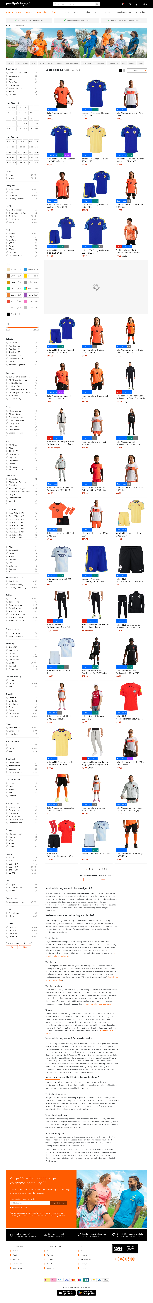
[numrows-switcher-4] (124, 70)
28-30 (8, 147)
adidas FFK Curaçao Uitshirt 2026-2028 (95, 160)
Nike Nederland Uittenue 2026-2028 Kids (93, 809)
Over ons (50, 1255)
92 (36, 118)
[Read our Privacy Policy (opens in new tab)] (26, 1207)
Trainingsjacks (100, 63)
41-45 (31, 163)
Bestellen (16, 1251)
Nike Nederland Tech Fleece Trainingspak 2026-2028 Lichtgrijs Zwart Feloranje (60, 489)
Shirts (33, 63)
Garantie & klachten (54, 1247)
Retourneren (17, 1264)
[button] (145, 4)
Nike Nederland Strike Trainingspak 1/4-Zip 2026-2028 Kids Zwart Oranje (129, 443)
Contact (50, 1259)
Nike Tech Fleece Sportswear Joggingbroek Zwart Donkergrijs (95, 626)
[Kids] (88, 11)
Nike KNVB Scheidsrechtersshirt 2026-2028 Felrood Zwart (128, 717)
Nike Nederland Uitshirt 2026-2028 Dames (130, 763)
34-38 (25, 152)
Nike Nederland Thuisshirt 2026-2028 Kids (94, 351)
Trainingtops (86, 63)
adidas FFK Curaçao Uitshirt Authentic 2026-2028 (60, 763)
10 (31, 113)
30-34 (14, 147)
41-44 (25, 163)
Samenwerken (86, 1259)
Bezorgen (16, 1259)
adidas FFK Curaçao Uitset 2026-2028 (128, 534)
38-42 (31, 157)
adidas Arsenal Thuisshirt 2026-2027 (93, 717)
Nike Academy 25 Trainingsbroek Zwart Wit (58, 626)
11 (36, 113)
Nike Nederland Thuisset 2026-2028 (96, 397)
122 (31, 123)
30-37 (25, 147)
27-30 (31, 142)
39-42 (8, 163)
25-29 (25, 142)
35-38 (31, 152)
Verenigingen (85, 1264)
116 (25, 123)
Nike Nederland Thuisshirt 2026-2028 (59, 114)
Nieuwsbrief (85, 1255)
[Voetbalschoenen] (13, 11)
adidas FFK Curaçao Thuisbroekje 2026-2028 (93, 580)
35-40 (37, 152)
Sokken (50, 63)
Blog (82, 1251)
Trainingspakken (22, 63)
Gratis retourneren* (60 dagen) (78, 20)
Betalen (15, 1255)
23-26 (8, 142)
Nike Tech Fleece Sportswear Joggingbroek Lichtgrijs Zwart (95, 763)
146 (19, 129)
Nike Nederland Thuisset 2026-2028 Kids (130, 205)
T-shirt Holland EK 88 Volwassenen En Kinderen (128, 251)
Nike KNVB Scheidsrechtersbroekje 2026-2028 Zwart (130, 580)
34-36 (20, 152)
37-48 (25, 157)
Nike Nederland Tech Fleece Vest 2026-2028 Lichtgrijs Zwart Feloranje (129, 809)
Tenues (59, 63)
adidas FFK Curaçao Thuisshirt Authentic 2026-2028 (130, 160)
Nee (103, 879)
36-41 (14, 157)
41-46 (37, 163)
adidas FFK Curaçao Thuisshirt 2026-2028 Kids (96, 251)
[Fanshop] (65, 11)
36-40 (8, 157)
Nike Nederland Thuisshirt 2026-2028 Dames (59, 397)
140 (14, 129)
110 (19, 123)
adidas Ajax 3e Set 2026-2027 (96, 854)
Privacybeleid (18, 1207)
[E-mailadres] (30, 1203)
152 (25, 129)
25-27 (20, 142)
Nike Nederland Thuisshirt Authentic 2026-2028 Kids (94, 488)
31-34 (37, 147)
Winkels (49, 1264)
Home (8, 26)
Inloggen (122, 4)
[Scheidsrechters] (124, 11)
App (82, 1247)
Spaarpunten (51, 1251)
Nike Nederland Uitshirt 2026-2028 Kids (130, 488)
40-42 (20, 163)
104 (14, 123)
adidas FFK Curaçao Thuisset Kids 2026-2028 (60, 251)
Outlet (140, 63)
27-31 (37, 142)
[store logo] (23, 4)
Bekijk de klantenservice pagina (25, 1236)
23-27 (14, 142)
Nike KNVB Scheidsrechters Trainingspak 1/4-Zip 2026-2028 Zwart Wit (129, 626)
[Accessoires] (42, 11)
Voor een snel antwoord (90, 1236)
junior (8, 108)
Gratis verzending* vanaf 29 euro (30, 20)
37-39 (20, 157)
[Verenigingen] (141, 11)
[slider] (7, 327)
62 (8, 118)
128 (36, 123)
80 (25, 118)
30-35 (20, 147)
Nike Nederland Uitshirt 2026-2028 (130, 114)
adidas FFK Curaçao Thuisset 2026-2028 (95, 205)
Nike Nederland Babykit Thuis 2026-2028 (60, 534)
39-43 (14, 163)
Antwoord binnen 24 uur (56, 1236)
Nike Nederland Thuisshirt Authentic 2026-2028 (59, 205)
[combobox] (76, 4)
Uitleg (23, 578)
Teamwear (85, 1268)
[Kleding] (29, 11)
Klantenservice (18, 1247)
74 (20, 118)
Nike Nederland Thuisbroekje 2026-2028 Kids (60, 809)
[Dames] (97, 11)
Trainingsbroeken (72, 63)
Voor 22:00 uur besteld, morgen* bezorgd (125, 20)
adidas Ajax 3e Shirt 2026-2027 (59, 580)
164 (36, 129)
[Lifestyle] (77, 11)
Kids (123, 63)
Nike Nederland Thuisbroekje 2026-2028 (129, 855)
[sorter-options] (137, 70)
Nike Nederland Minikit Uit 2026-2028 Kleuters (59, 717)
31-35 (8, 152)
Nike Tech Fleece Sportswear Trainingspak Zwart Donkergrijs (130, 397)
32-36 (14, 152)
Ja (89, 879)
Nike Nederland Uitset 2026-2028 (95, 534)
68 (14, 118)
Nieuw (10, 63)
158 (31, 129)
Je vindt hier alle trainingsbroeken (98, 1004)
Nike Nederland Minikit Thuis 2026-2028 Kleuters (129, 351)
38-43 (37, 157)
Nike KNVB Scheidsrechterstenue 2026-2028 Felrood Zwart (60, 855)
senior (14, 108)
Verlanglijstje (129, 4)
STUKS (20, 108)
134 (8, 129)
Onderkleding (113, 63)
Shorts (42, 63)
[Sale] (54, 11)
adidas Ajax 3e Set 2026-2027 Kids (61, 672)
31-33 (31, 147)
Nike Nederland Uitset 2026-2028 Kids (95, 443)
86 (31, 118)
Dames (131, 63)
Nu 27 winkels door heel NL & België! (129, 1236)
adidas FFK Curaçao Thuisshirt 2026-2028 (96, 114)
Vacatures (50, 1268)
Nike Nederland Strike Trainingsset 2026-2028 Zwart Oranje (96, 672)
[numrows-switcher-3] (120, 70)
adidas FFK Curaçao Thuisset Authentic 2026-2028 (60, 351)
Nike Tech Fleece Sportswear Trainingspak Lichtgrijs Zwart (60, 443)
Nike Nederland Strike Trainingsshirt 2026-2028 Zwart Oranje (127, 672)
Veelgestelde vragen (20, 1268)
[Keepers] (108, 11)
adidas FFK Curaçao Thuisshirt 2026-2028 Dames (61, 160)
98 (8, 123)
